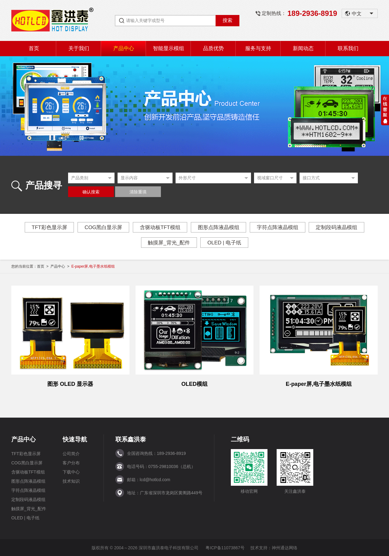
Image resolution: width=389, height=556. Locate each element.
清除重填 (138, 192)
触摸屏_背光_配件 (168, 243)
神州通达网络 (284, 547)
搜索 (227, 20)
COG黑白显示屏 (103, 227)
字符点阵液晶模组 (278, 227)
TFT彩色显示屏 (48, 227)
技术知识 (71, 480)
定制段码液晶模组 (337, 227)
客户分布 (71, 462)
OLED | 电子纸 (224, 243)
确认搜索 (91, 192)
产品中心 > (60, 266)
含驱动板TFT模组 (160, 227)
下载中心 (71, 471)
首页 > (43, 266)
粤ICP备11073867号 (225, 547)
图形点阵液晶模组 (219, 227)
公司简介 (71, 453)
